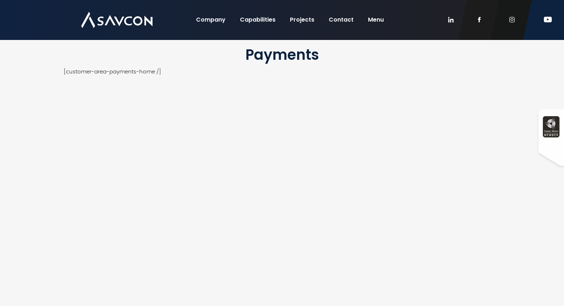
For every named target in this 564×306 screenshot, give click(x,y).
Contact (341, 19)
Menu (376, 19)
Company (211, 19)
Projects (302, 19)
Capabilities (258, 19)
